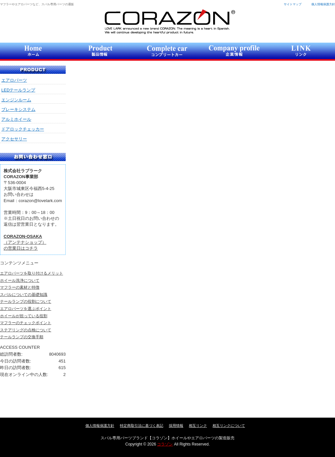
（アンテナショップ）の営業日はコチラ (25, 242)
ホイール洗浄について (19, 280)
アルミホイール (16, 119)
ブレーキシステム (18, 109)
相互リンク (198, 425)
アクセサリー (14, 138)
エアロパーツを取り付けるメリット (31, 273)
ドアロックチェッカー (22, 129)
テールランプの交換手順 (21, 337)
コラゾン (169, 21)
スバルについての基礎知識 (23, 294)
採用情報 (176, 425)
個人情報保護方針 (323, 4)
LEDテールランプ (18, 90)
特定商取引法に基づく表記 (141, 425)
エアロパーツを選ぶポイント (25, 308)
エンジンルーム (16, 99)
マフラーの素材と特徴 (19, 287)
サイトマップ (293, 4)
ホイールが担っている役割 (23, 316)
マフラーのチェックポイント (25, 323)
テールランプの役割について (25, 301)
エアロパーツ (14, 80)
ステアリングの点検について (25, 330)
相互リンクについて (228, 425)
